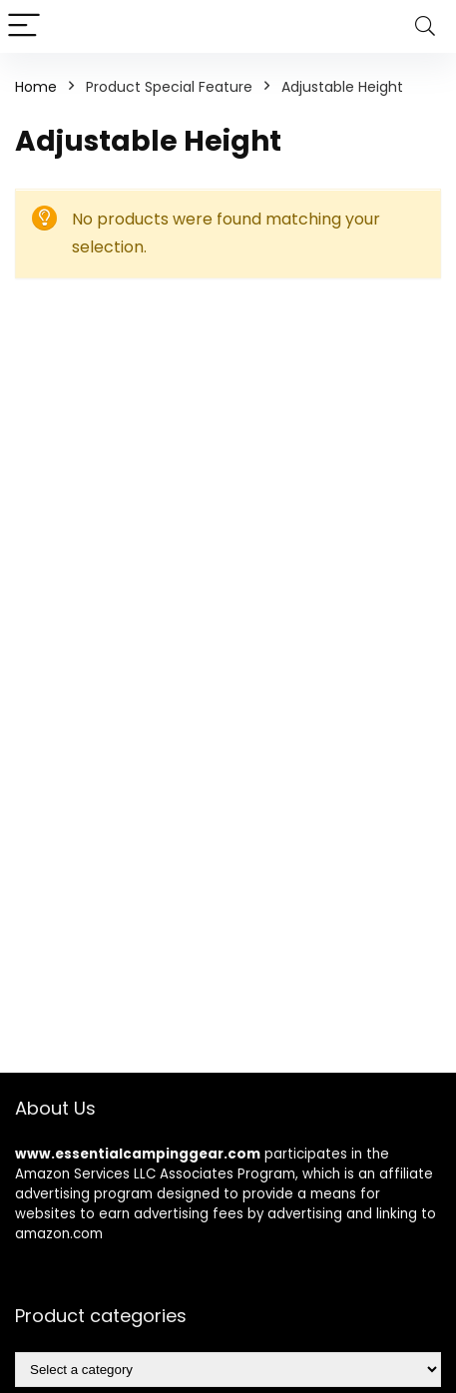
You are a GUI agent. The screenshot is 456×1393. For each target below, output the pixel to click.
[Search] (425, 26)
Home (36, 87)
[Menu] (24, 26)
